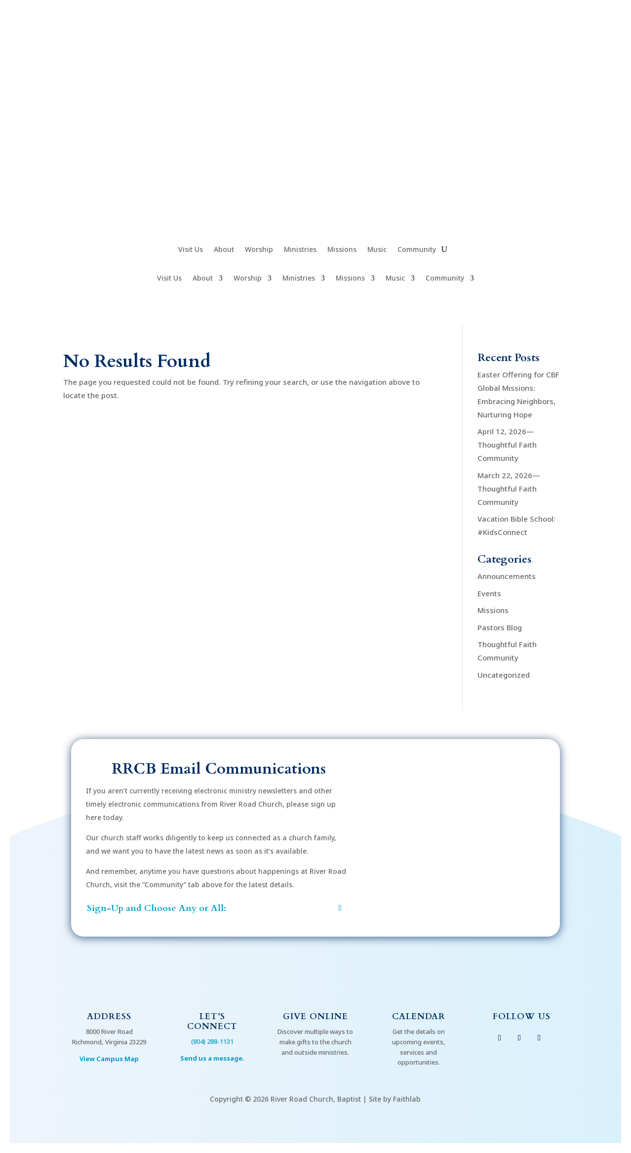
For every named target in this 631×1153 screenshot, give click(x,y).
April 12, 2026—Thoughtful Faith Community (507, 444)
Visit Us (190, 250)
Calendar (418, 1016)
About (224, 250)
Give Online (315, 1016)
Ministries (300, 250)
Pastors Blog (499, 627)
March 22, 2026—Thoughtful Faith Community (508, 488)
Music (377, 250)
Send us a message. (212, 1058)
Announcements (506, 576)
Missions (341, 250)
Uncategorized (503, 675)
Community (416, 250)
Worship (259, 250)
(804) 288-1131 (212, 1041)
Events (489, 593)
